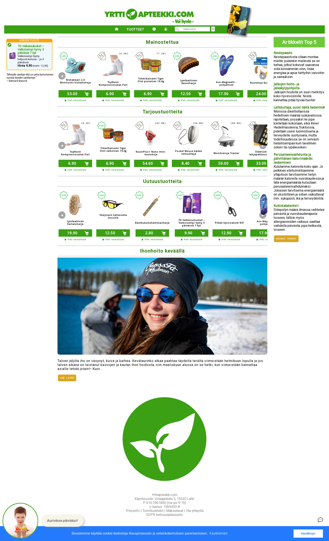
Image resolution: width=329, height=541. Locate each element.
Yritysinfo (133, 511)
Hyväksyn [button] (308, 533)
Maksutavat (174, 511)
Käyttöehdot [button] (218, 533)
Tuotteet (135, 29)
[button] (62, 521)
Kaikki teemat (286, 239)
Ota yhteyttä (195, 511)
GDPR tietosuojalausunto (164, 515)
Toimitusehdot (152, 511)
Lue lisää (67, 378)
